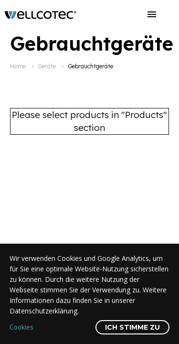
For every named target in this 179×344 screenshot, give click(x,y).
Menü (151, 14)
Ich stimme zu (132, 327)
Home (18, 66)
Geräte (47, 66)
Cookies (21, 327)
